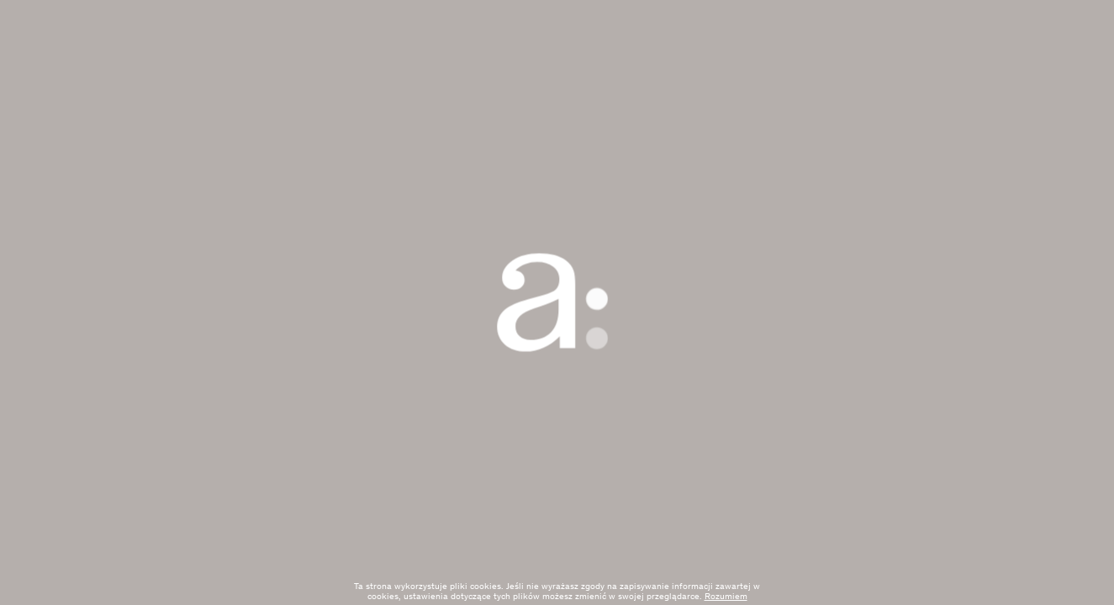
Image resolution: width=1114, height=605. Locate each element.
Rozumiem (726, 597)
